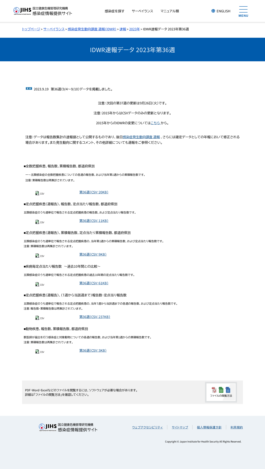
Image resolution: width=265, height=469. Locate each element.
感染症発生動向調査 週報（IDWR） (92, 29)
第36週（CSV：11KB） (93, 220)
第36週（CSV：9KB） (93, 254)
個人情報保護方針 (209, 427)
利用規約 (237, 427)
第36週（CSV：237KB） (94, 316)
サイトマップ (180, 427)
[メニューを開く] (243, 11)
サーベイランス (54, 29)
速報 (122, 29)
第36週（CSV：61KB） (93, 283)
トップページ (31, 29)
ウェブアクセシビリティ (147, 427)
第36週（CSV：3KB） (93, 350)
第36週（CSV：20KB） (93, 192)
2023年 (134, 29)
